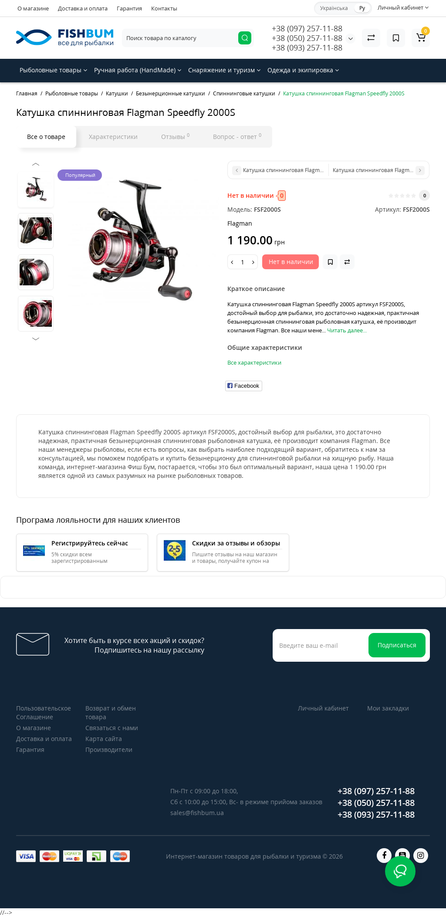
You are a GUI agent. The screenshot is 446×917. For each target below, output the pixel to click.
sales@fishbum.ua (197, 813)
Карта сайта (103, 738)
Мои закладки (388, 708)
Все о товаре (46, 136)
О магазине (33, 8)
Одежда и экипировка (303, 70)
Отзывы (175, 136)
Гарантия (129, 8)
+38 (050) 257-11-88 (307, 38)
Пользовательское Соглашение (43, 712)
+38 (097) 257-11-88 (307, 28)
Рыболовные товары (53, 70)
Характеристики (113, 136)
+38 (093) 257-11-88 (307, 47)
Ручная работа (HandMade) (137, 70)
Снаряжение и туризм (224, 70)
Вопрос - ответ (237, 136)
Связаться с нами (111, 728)
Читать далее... (347, 330)
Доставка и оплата (83, 8)
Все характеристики (254, 362)
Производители (108, 749)
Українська (334, 8)
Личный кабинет (323, 708)
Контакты (164, 8)
